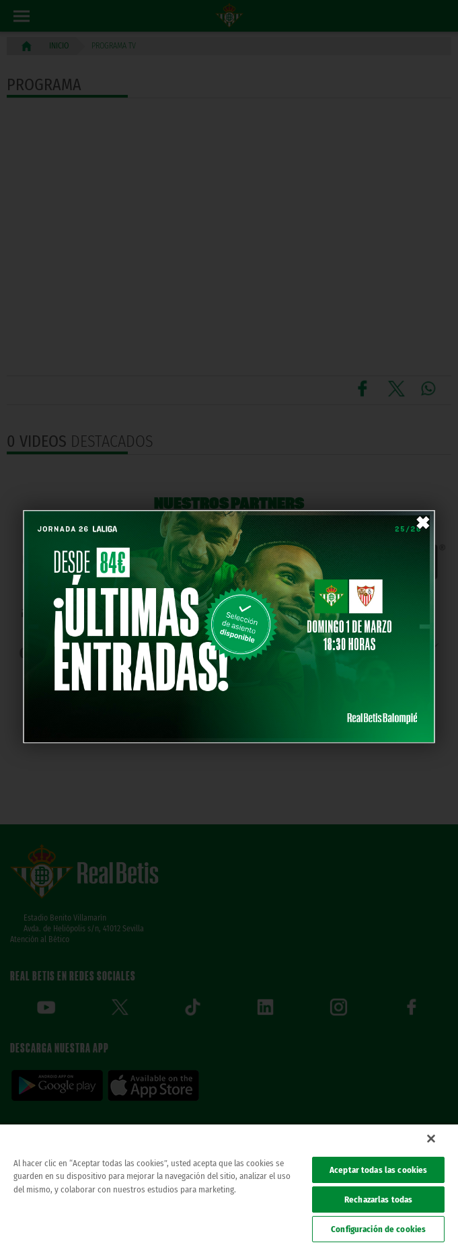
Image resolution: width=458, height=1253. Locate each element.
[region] (229, 1188)
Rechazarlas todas (378, 1199)
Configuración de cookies (378, 1229)
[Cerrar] (431, 1139)
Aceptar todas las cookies (378, 1170)
